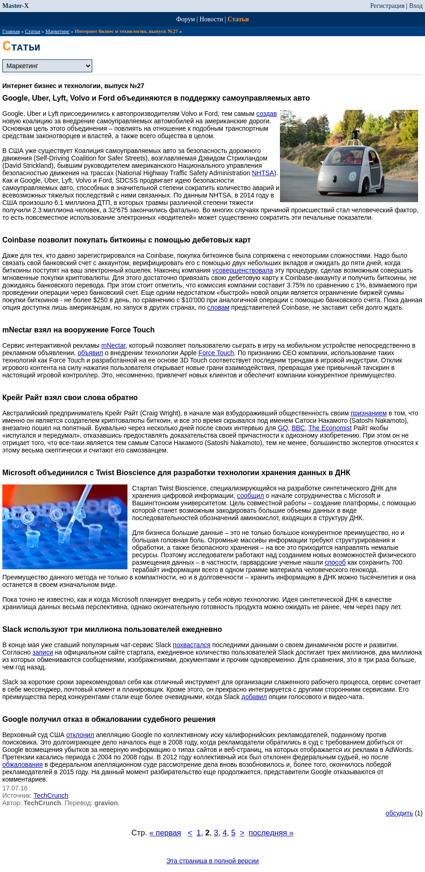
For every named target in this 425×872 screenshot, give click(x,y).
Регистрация (387, 5)
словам (218, 307)
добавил (254, 696)
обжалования (22, 764)
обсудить (399, 813)
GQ (283, 428)
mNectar (113, 345)
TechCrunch (51, 795)
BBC (298, 428)
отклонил (80, 734)
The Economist (329, 428)
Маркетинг (57, 31)
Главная (11, 31)
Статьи (238, 19)
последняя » (271, 832)
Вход (416, 5)
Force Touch (216, 352)
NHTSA (263, 173)
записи (42, 652)
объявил (90, 352)
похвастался (191, 645)
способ (335, 562)
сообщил (250, 495)
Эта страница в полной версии (212, 861)
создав (266, 113)
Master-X (15, 5)
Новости (211, 19)
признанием (369, 413)
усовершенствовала (242, 270)
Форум (185, 19)
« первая (165, 832)
